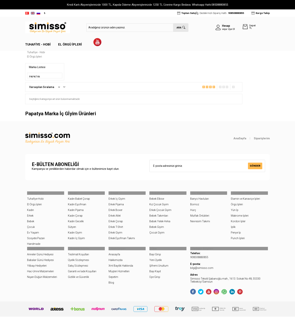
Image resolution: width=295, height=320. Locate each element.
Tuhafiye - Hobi (38, 44)
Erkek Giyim (115, 234)
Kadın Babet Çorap (79, 200)
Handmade (33, 245)
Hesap (226, 25)
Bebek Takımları (158, 217)
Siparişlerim (262, 138)
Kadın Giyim (75, 234)
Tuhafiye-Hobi (35, 200)
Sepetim (113, 280)
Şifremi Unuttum (158, 269)
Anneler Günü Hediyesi (40, 257)
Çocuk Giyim (156, 234)
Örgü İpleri (237, 206)
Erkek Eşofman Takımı (122, 239)
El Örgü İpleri (70, 44)
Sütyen (72, 228)
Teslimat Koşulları (78, 257)
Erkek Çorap (116, 223)
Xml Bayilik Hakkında (121, 269)
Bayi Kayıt (155, 274)
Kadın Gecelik (76, 223)
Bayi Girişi (155, 257)
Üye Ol (231, 29)
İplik (233, 228)
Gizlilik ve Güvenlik (78, 280)
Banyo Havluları (199, 200)
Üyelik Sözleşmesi (78, 263)
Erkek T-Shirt (116, 228)
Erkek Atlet (115, 217)
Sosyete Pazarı (36, 239)
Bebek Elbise (156, 200)
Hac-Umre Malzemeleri (40, 274)
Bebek (30, 223)
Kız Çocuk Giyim (159, 206)
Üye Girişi (154, 280)
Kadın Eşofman (77, 206)
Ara (178, 27)
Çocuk (31, 228)
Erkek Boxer (115, 211)
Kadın (30, 211)
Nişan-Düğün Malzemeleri (42, 280)
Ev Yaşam (33, 234)
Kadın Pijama (76, 211)
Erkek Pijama (116, 206)
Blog (111, 285)
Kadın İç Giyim (76, 239)
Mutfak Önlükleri (199, 217)
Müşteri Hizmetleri (119, 274)
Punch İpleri (238, 239)
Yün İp (234, 211)
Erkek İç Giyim (117, 200)
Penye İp (236, 234)
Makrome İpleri (240, 217)
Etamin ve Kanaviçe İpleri (245, 200)
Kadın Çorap (75, 217)
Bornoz (194, 206)
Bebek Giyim (156, 228)
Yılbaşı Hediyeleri (37, 269)
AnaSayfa (239, 138)
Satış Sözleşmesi (78, 269)
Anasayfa (114, 257)
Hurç (193, 211)
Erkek (30, 217)
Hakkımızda (115, 263)
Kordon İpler (238, 223)
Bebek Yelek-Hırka (159, 223)
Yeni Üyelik (155, 263)
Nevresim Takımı (200, 223)
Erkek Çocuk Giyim (160, 211)
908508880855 (236, 13)
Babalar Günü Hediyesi (40, 263)
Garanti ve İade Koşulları (82, 274)
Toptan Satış (188, 13)
